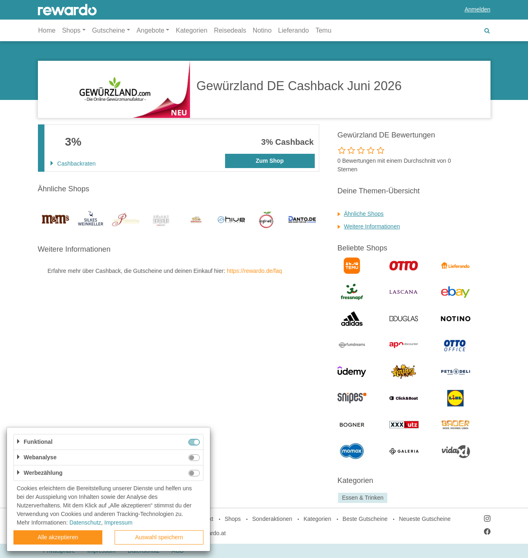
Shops (233, 519)
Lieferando (293, 30)
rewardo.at (212, 533)
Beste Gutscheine (365, 519)
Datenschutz (85, 522)
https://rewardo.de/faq (254, 271)
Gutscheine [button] (108, 30)
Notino (262, 30)
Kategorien (191, 30)
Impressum (118, 522)
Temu (323, 30)
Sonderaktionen (272, 519)
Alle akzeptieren (58, 537)
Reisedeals (230, 30)
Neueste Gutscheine (425, 519)
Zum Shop (269, 160)
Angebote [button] (151, 30)
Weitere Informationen (372, 226)
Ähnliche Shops (364, 213)
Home (47, 30)
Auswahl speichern (159, 537)
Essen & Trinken (363, 497)
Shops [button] (71, 30)
